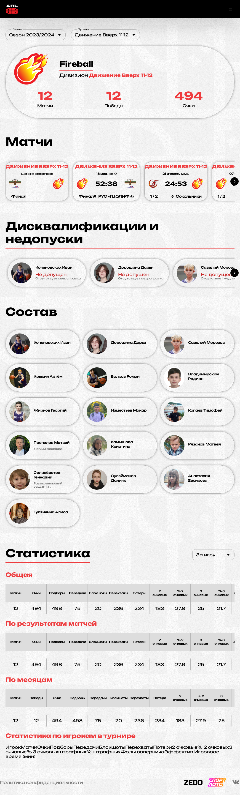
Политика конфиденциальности (41, 782)
